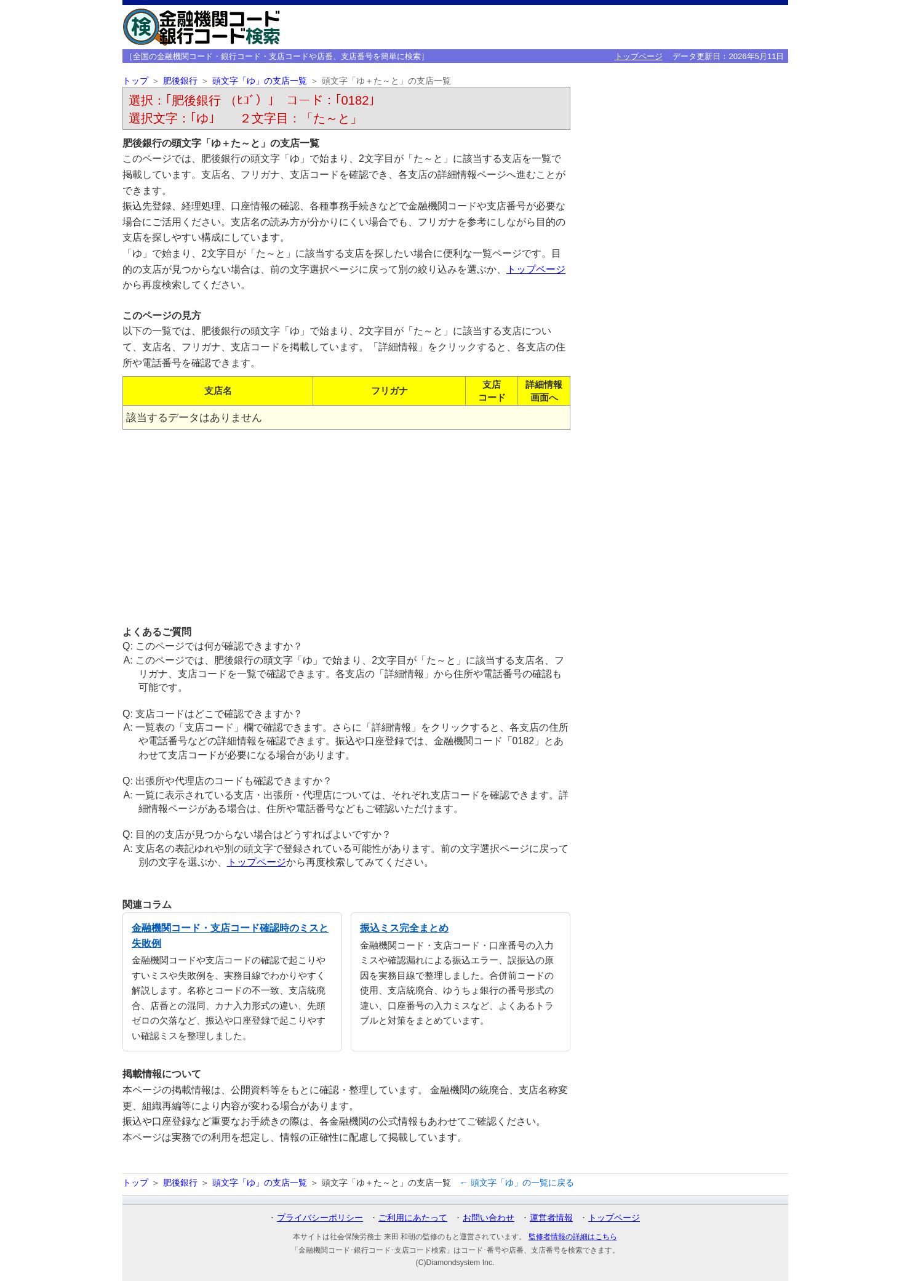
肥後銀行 (180, 81)
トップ (135, 81)
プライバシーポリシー (320, 1218)
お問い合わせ (488, 1218)
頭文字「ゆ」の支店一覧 (259, 81)
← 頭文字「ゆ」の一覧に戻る (517, 1182)
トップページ (639, 56)
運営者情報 (551, 1218)
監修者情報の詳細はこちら (573, 1236)
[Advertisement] (346, 527)
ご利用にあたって (412, 1218)
